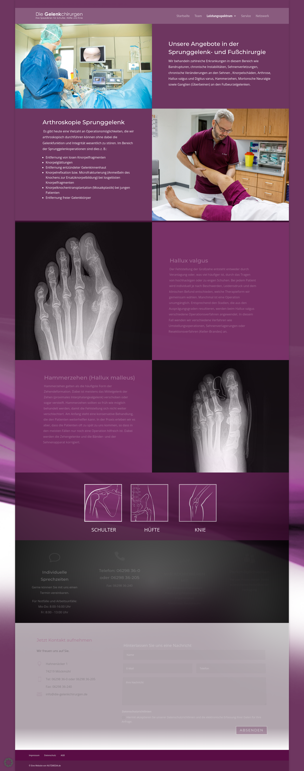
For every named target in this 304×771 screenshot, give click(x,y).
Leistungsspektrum (219, 16)
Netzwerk (262, 16)
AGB (63, 755)
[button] (8, 762)
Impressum (34, 755)
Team (198, 16)
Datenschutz (50, 755)
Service (246, 16)
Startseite (183, 16)
